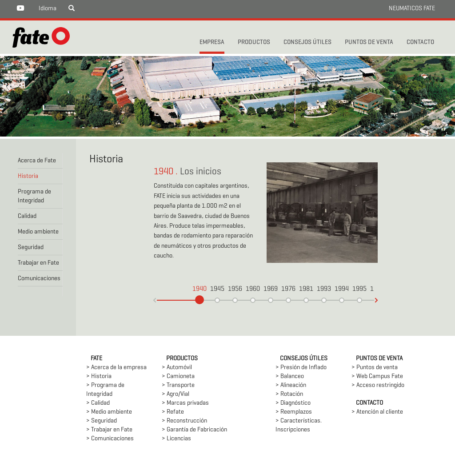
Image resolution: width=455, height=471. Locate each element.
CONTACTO (420, 42)
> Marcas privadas (185, 403)
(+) (154, 300)
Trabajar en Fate (38, 263)
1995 (359, 289)
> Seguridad (101, 421)
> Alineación (290, 385)
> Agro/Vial (175, 394)
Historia (28, 176)
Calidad (27, 216)
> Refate (173, 412)
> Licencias (176, 438)
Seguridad (31, 247)
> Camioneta (178, 376)
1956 (235, 289)
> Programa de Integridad (105, 390)
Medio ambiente (38, 232)
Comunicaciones (39, 278)
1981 (306, 289)
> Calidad (98, 403)
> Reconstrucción (184, 421)
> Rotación (289, 394)
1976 (288, 289)
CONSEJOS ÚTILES (307, 42)
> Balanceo (289, 376)
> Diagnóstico (293, 403)
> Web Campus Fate (377, 376)
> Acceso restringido (377, 385)
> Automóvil (177, 367)
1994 (342, 289)
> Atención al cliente (377, 412)
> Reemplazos (293, 412)
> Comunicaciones (110, 438)
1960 (253, 289)
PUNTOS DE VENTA (369, 42)
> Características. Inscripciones (298, 425)
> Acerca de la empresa (116, 367)
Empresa (212, 42)
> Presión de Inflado (301, 367)
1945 (217, 289)
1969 (270, 289)
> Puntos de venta (374, 367)
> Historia (99, 376)
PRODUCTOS (254, 42)
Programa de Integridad (34, 196)
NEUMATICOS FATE (412, 8)
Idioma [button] (47, 8)
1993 (324, 289)
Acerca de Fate (37, 160)
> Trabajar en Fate (109, 430)
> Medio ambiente (109, 412)
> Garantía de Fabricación (194, 430)
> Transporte (178, 385)
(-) (376, 300)
